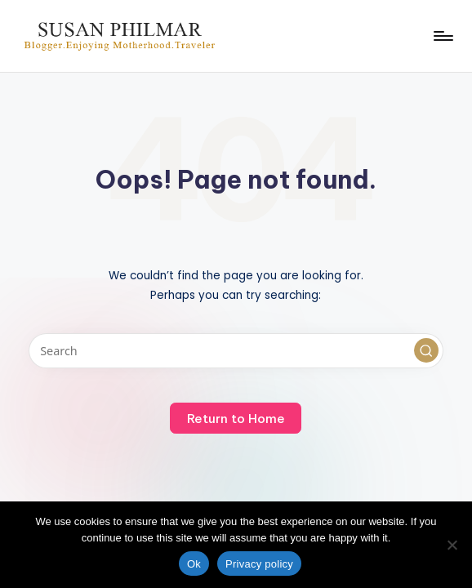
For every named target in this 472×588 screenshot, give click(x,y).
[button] (426, 350)
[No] (451, 545)
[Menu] (442, 36)
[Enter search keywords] (236, 350)
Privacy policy (259, 564)
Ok (194, 564)
